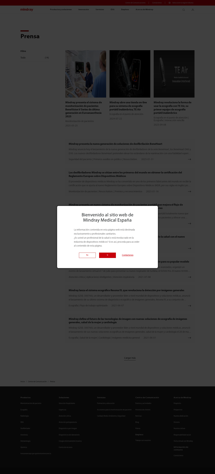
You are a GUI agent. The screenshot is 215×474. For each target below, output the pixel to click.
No (87, 255)
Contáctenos (127, 255)
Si (107, 255)
